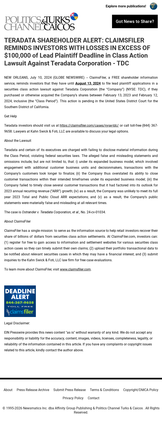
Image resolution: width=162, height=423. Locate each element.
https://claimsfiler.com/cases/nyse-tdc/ (89, 125)
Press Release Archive (33, 390)
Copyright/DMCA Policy (140, 390)
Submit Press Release (69, 390)
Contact (93, 398)
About (8, 390)
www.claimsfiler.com (75, 269)
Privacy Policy (73, 398)
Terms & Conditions (104, 390)
